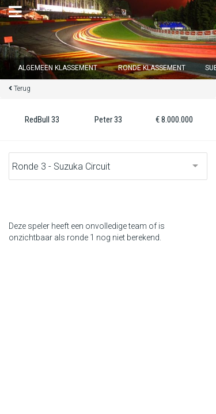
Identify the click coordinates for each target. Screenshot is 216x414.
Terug (22, 89)
